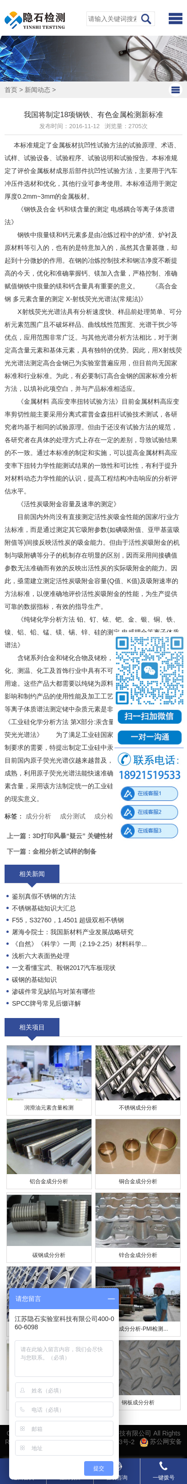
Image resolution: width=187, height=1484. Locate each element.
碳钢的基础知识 (34, 979)
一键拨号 (164, 1471)
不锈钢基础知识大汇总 (44, 908)
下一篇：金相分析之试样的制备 (51, 851)
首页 (11, 89)
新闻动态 (37, 89)
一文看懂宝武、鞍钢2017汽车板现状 (64, 967)
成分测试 (72, 816)
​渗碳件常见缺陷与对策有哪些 (53, 991)
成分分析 (38, 816)
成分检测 (107, 816)
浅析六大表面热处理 (40, 955)
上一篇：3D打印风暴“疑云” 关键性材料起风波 (73, 835)
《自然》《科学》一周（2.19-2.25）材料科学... (79, 944)
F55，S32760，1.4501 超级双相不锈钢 (68, 920)
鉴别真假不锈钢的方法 (44, 896)
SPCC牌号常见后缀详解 (46, 1003)
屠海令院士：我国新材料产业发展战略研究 (73, 932)
